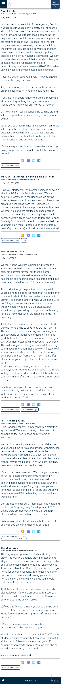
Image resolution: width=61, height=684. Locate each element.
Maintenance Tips (29, 409)
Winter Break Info (12, 251)
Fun (24, 240)
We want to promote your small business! (28, 176)
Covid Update (9, 11)
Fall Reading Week (13, 420)
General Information (10, 165)
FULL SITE (30, 680)
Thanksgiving (9, 548)
